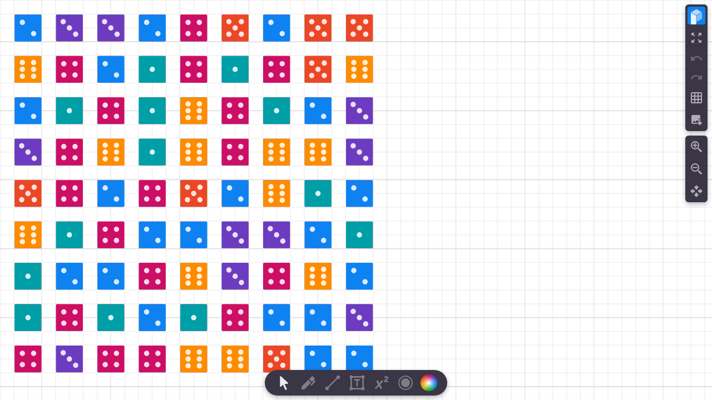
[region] (356, 200)
